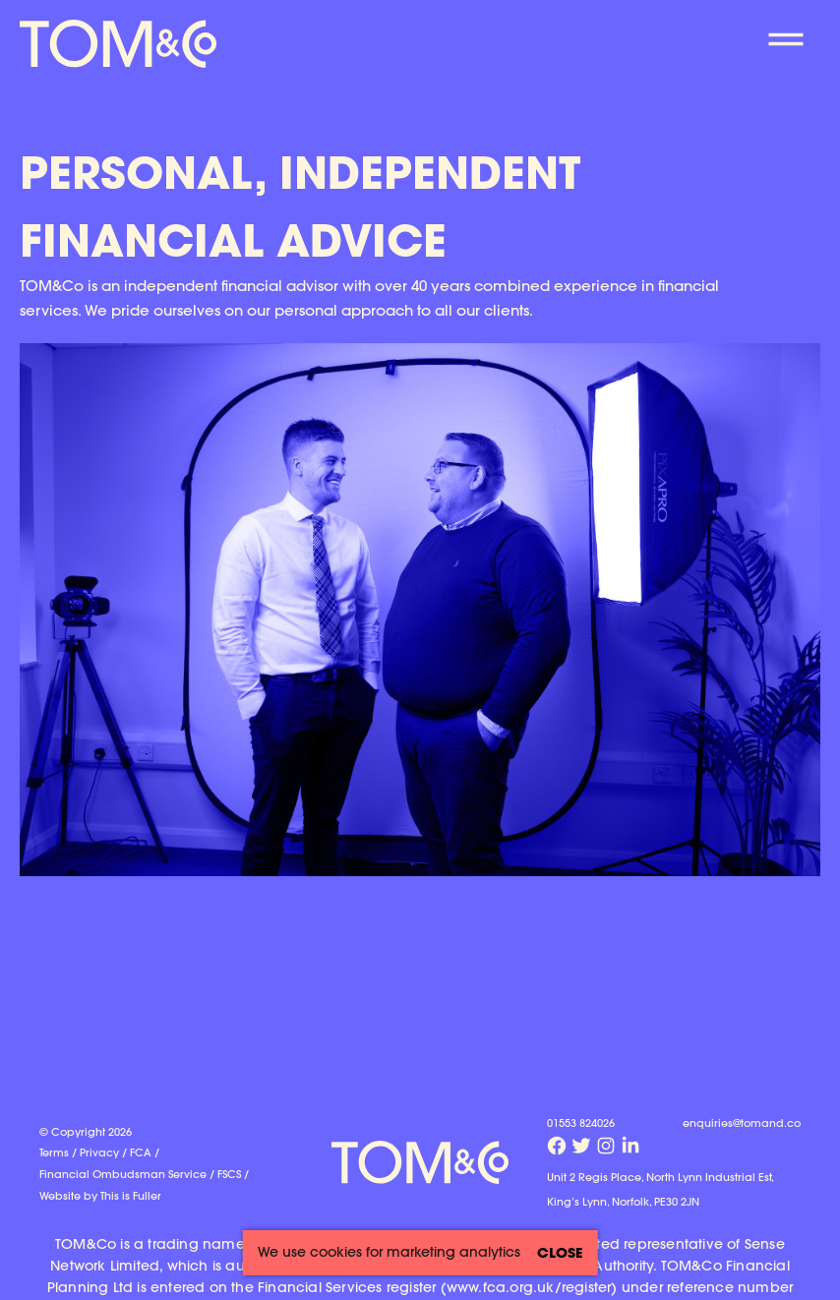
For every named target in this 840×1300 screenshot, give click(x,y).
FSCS (229, 1173)
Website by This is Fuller (100, 1195)
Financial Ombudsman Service (123, 1173)
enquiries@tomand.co (742, 1122)
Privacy (99, 1152)
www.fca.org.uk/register (529, 1287)
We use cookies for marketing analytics (389, 1252)
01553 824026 (581, 1122)
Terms (54, 1152)
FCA (140, 1152)
